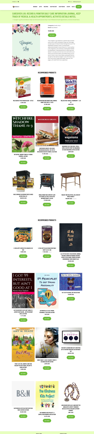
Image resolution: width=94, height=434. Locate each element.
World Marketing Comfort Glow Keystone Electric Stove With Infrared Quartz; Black (47, 196)
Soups (68, 6)
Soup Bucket (53, 6)
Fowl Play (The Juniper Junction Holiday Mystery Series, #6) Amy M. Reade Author (23, 365)
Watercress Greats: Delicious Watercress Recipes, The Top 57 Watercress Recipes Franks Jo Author (47, 150)
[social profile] (18, 2)
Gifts (40, 6)
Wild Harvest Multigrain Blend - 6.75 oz (23, 100)
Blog (73, 6)
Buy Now (52, 35)
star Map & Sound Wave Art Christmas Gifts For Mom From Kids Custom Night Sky (70, 349)
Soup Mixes (62, 6)
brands (35, 6)
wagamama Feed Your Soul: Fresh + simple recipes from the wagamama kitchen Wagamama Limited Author (71, 148)
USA (71, 1)
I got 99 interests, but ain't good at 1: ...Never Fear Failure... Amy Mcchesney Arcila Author (23, 311)
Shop (78, 6)
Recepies (46, 6)
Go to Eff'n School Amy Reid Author (71, 292)
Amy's (59, 25)
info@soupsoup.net (77, 1)
